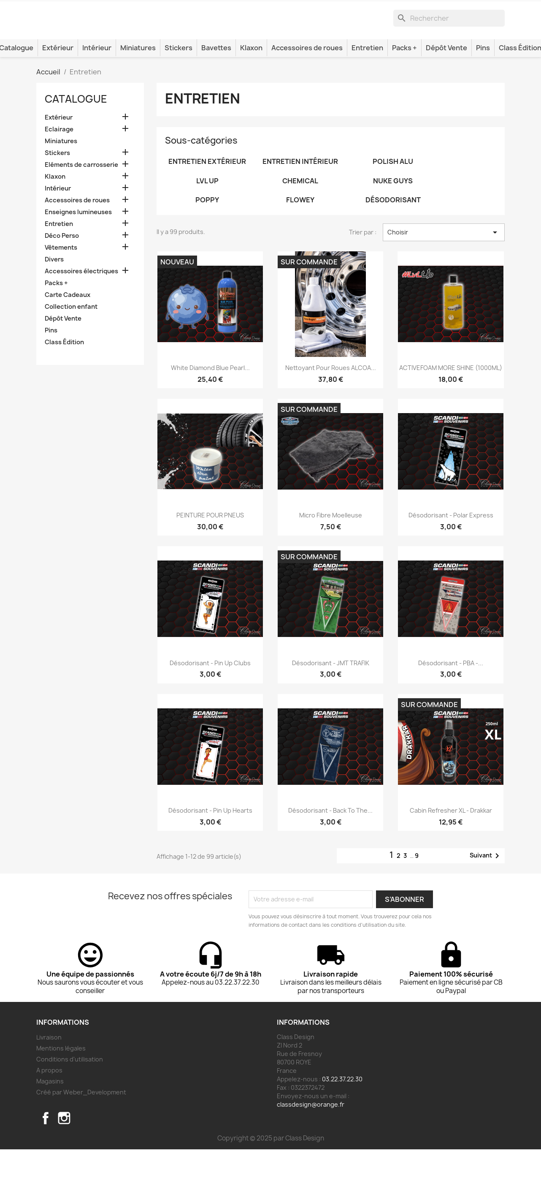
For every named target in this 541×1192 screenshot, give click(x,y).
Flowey (300, 242)
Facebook (45, 1160)
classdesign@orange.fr (310, 1147)
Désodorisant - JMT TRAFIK (330, 705)
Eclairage (59, 172)
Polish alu (393, 204)
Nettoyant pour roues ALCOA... (330, 410)
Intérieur (96, 90)
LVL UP (207, 223)
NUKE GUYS (393, 223)
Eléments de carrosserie (81, 207)
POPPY (207, 242)
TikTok (82, 1160)
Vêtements (61, 290)
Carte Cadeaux (67, 337)
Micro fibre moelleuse (330, 558)
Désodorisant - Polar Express (450, 558)
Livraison (49, 1080)
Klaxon (251, 90)
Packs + (404, 90)
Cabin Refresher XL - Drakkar (451, 853)
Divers (54, 302)
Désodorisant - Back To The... (330, 853)
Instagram (64, 1160)
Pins (483, 90)
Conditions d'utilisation (69, 1102)
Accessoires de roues (307, 90)
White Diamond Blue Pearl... (210, 410)
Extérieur (57, 90)
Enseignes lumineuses (78, 254)
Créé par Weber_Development (81, 1135)
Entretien (367, 90)
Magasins (50, 1124)
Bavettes (216, 90)
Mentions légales (61, 1091)
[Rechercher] (449, 49)
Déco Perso (62, 278)
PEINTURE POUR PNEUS (210, 558)
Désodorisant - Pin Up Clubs (210, 705)
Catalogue (76, 141)
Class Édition (64, 385)
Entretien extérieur (207, 204)
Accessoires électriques (81, 314)
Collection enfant (71, 349)
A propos (49, 1113)
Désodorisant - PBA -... (450, 705)
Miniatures (138, 90)
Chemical (300, 223)
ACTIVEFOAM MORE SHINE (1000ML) (450, 410)
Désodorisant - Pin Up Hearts (210, 853)
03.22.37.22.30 (342, 1122)
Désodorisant (393, 242)
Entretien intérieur (300, 204)
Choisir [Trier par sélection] (443, 275)
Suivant (486, 898)
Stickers (178, 90)
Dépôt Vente (446, 90)
